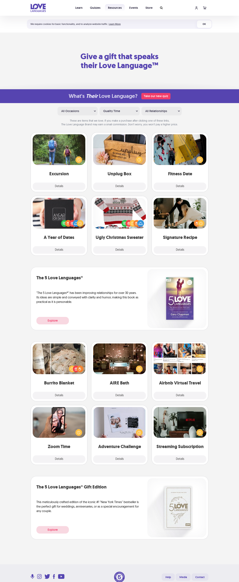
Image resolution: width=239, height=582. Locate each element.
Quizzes (95, 8)
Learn (79, 8)
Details (59, 186)
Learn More (115, 24)
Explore (53, 321)
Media (183, 577)
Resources (115, 8)
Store (149, 8)
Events (133, 8)
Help (168, 577)
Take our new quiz (156, 96)
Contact (200, 577)
